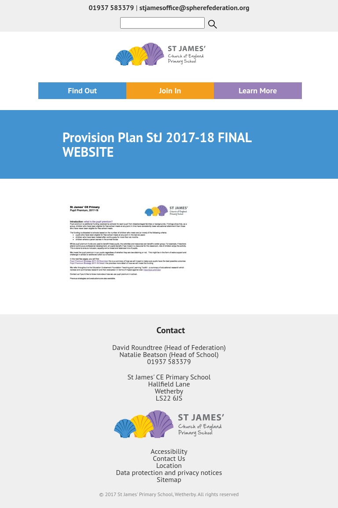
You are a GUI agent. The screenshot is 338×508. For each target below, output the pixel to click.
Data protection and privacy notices (169, 472)
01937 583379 (111, 7)
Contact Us (169, 458)
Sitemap (169, 479)
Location (169, 465)
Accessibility (169, 451)
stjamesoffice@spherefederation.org (195, 7)
